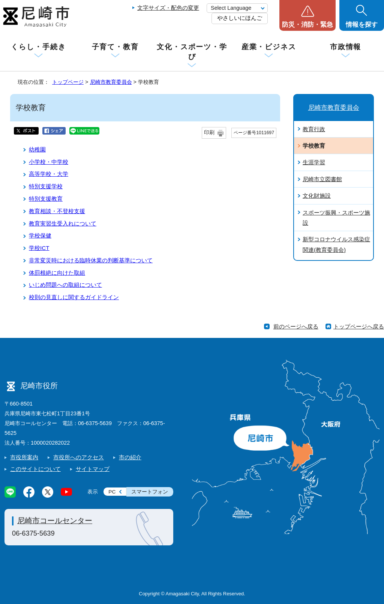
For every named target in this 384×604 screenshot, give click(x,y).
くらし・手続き (38, 47)
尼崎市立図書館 (322, 179)
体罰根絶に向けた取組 (57, 272)
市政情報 (346, 47)
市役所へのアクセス (78, 457)
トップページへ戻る (358, 326)
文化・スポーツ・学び (192, 52)
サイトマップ (93, 469)
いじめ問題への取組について (65, 285)
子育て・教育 (115, 47)
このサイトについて (35, 469)
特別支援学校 (46, 186)
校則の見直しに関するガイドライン (74, 297)
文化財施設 (317, 195)
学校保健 (40, 235)
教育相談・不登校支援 (57, 211)
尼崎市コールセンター (54, 520)
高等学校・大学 (48, 174)
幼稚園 (37, 149)
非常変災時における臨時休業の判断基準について (91, 260)
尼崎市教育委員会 (111, 82)
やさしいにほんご (239, 18)
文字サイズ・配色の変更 (168, 8)
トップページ (68, 82)
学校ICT (39, 248)
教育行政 (314, 129)
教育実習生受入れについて (62, 223)
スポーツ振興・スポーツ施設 (336, 217)
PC (112, 492)
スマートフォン (149, 492)
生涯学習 (314, 162)
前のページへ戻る (295, 326)
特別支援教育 (46, 198)
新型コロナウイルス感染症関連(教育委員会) (336, 244)
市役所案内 (24, 457)
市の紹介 (130, 457)
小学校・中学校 (48, 162)
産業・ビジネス (269, 47)
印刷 (209, 132)
